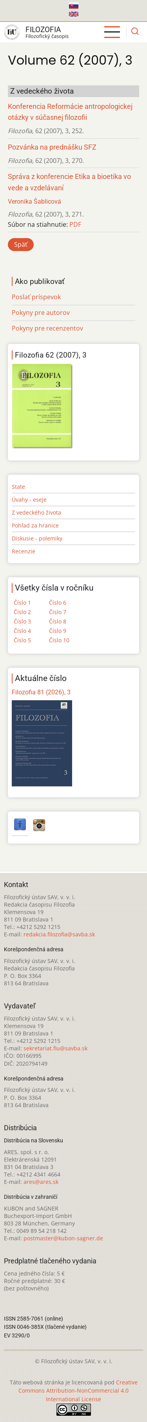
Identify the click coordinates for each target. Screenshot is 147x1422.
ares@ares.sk (41, 1181)
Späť (20, 244)
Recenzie (23, 551)
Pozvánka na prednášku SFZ (52, 147)
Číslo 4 (22, 630)
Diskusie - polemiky (37, 538)
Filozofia (43, 29)
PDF (75, 224)
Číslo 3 (22, 621)
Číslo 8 (57, 621)
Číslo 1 (22, 602)
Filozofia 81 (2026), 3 (41, 692)
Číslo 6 (57, 602)
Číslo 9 (57, 630)
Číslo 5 (22, 640)
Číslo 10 (59, 640)
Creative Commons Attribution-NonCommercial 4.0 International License (78, 1391)
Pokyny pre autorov (41, 312)
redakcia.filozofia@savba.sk (59, 934)
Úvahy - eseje (29, 499)
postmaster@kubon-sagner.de (63, 1238)
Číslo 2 (22, 612)
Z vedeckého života (36, 512)
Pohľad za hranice (35, 525)
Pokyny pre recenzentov (47, 328)
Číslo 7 (57, 612)
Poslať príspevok (36, 297)
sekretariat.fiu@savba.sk (55, 1048)
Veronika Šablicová (34, 201)
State (18, 486)
